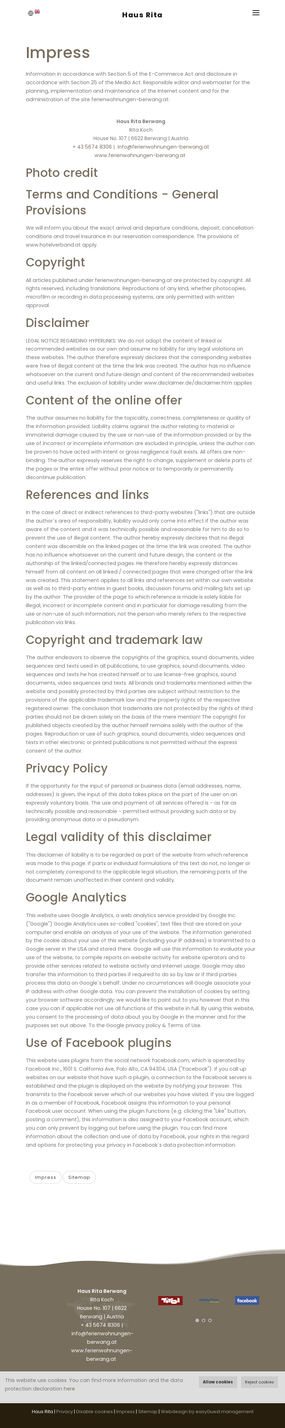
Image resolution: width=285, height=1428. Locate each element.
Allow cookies (218, 1382)
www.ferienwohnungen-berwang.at (140, 155)
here (69, 1388)
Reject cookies (259, 1382)
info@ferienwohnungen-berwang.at (163, 146)
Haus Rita (142, 15)
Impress (45, 1177)
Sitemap (79, 1177)
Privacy (64, 1411)
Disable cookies (94, 1411)
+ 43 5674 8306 (92, 146)
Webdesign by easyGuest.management (207, 1411)
